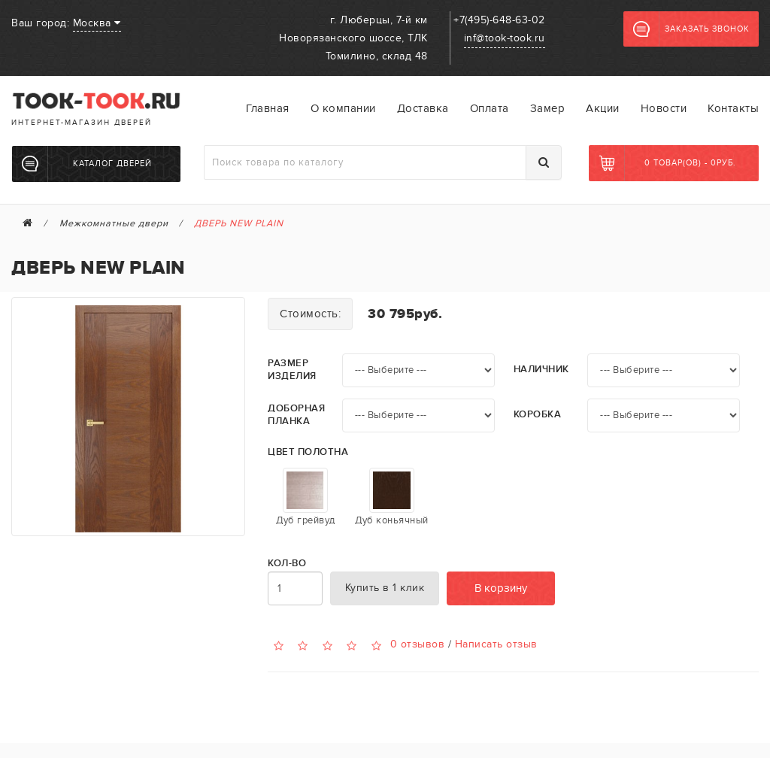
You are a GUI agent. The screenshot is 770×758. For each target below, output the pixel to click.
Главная (268, 108)
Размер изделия (292, 369)
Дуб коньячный (392, 497)
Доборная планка (296, 414)
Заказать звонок (691, 29)
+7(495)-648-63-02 (499, 20)
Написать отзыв (496, 644)
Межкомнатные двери (113, 223)
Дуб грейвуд (305, 497)
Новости (664, 108)
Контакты (733, 108)
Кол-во (287, 563)
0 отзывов (417, 644)
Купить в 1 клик (385, 587)
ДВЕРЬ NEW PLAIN (238, 223)
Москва (97, 23)
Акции (603, 108)
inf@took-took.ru (504, 38)
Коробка (538, 414)
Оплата (489, 108)
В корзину (500, 588)
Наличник (541, 369)
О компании (343, 108)
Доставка (423, 108)
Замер (547, 108)
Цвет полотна (308, 452)
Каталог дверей (87, 164)
